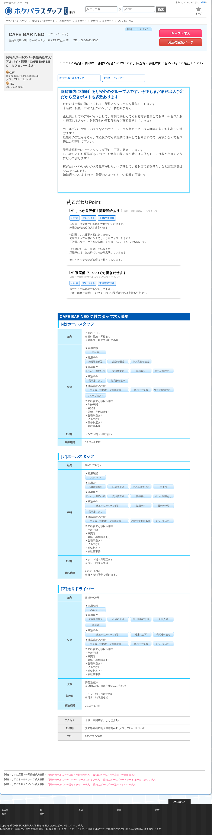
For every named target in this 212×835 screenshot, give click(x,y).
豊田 (119, 810)
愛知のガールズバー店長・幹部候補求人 (114, 774)
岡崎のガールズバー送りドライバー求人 (69, 784)
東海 (39, 10)
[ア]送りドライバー (114, 78)
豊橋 (42, 813)
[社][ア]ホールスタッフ (72, 78)
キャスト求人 (180, 33)
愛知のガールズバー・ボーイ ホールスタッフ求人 (129, 779)
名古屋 (5, 810)
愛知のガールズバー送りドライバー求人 (114, 784)
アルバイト (88, 217)
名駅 (80, 810)
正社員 (74, 217)
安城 (4, 813)
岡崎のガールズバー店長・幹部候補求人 (69, 774)
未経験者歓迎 (107, 217)
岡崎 (157, 810)
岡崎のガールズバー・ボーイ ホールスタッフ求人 (74, 779)
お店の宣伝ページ (180, 42)
